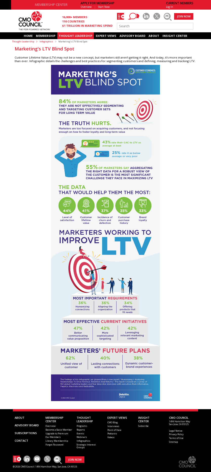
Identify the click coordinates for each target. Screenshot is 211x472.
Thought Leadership (23, 41)
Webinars (82, 437)
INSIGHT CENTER (174, 36)
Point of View (114, 430)
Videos (110, 437)
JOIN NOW (184, 16)
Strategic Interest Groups (86, 446)
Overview (86, 7)
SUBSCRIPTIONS (26, 433)
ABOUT (154, 36)
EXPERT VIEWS (106, 36)
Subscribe (143, 426)
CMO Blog (112, 422)
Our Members (53, 437)
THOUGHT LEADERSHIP (75, 36)
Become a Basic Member (58, 429)
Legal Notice (175, 430)
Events (80, 433)
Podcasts (112, 433)
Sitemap (173, 441)
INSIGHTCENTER (144, 419)
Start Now (104, 7)
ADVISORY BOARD (132, 36)
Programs (82, 426)
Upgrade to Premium (56, 433)
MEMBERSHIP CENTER (51, 5)
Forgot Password (54, 444)
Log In (169, 7)
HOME (28, 36)
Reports (81, 429)
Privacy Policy (176, 434)
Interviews (113, 426)
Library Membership (56, 440)
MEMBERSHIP (45, 36)
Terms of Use (176, 438)
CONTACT (21, 440)
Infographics (46, 41)
